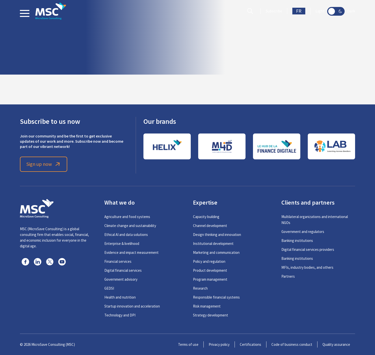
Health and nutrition (120, 297)
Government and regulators (302, 231)
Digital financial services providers (307, 249)
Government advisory (120, 279)
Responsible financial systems (216, 297)
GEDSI (109, 288)
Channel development (210, 225)
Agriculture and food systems (127, 216)
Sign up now (43, 164)
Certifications (250, 344)
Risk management (207, 306)
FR (299, 11)
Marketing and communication (216, 252)
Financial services (117, 261)
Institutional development (213, 243)
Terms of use (188, 344)
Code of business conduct (291, 344)
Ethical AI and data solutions (126, 234)
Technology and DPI (119, 315)
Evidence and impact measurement (131, 252)
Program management (210, 279)
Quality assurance (336, 344)
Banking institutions (297, 240)
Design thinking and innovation (217, 234)
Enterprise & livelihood (121, 243)
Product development (210, 270)
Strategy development (210, 315)
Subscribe (274, 11)
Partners (288, 276)
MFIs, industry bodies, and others (307, 267)
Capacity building (206, 216)
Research (200, 288)
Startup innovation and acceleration (132, 306)
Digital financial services (123, 270)
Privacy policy (219, 344)
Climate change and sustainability (130, 225)
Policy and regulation (209, 261)
